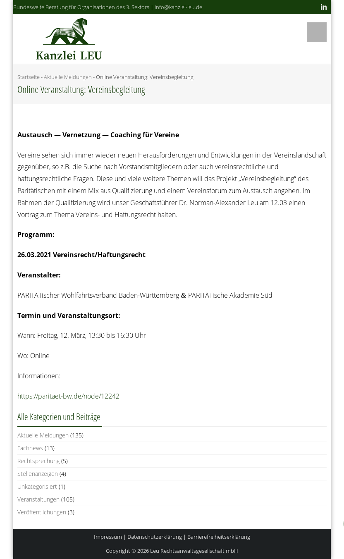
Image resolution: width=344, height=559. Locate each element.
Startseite (28, 77)
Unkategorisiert (37, 486)
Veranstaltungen (38, 499)
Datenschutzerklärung (154, 536)
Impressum (108, 536)
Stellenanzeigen (37, 474)
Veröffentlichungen (41, 512)
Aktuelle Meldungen (68, 77)
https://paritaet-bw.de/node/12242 (68, 396)
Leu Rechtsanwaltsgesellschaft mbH (194, 550)
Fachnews (30, 448)
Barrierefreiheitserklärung (218, 536)
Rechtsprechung (38, 461)
